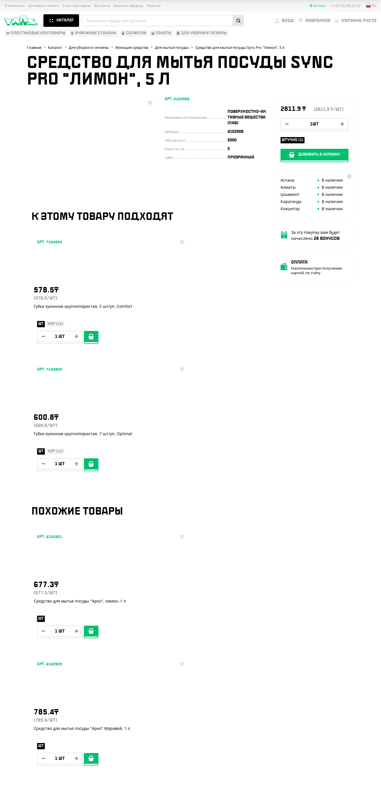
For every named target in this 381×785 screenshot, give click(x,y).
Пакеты (12, 645)
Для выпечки (18, 636)
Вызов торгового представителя (121, 645)
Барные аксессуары (25, 628)
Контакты (102, 6)
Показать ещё (190, 554)
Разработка (330, 766)
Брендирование (103, 661)
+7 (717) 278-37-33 (336, 616)
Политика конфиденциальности (330, 745)
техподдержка (352, 766)
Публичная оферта (318, 740)
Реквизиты (98, 628)
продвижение (334, 771)
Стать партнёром (76, 6)
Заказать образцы (128, 6)
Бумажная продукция (28, 619)
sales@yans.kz (336, 701)
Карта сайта (312, 750)
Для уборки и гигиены (27, 653)
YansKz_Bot (328, 680)
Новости (154, 6)
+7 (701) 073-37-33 (336, 655)
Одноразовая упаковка (29, 603)
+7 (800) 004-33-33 (337, 635)
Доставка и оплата (43, 6)
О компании (15, 6)
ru (371, 6)
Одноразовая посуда (27, 611)
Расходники (18, 661)
